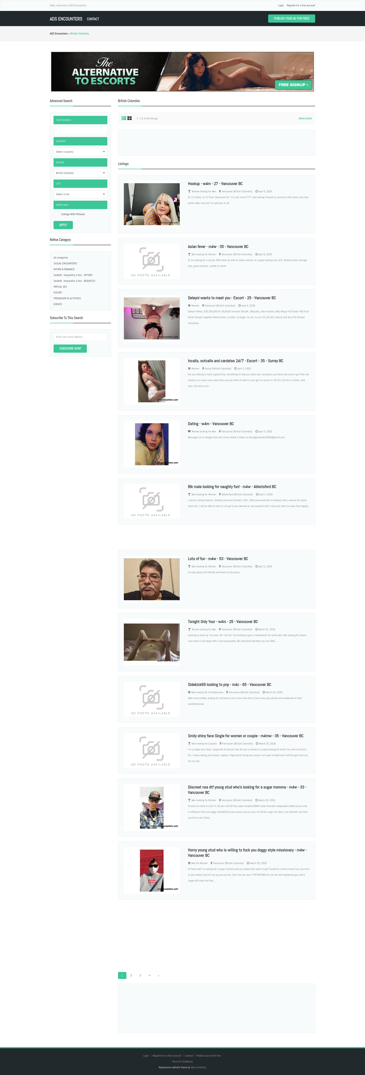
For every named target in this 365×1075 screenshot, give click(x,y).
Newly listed (305, 118)
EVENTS (58, 304)
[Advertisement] (216, 142)
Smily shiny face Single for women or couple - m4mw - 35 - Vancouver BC (245, 735)
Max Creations (198, 1067)
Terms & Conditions (182, 1061)
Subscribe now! (70, 348)
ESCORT (58, 292)
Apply (63, 225)
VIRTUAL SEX (60, 287)
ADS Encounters (66, 19)
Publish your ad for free (291, 18)
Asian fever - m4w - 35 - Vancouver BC (218, 246)
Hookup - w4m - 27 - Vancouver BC (215, 183)
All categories (61, 257)
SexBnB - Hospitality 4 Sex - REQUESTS (74, 281)
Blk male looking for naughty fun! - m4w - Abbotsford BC (232, 486)
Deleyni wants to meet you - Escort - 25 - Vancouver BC (232, 297)
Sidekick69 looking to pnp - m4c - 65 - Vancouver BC (229, 684)
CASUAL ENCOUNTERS (65, 263)
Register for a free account (301, 5)
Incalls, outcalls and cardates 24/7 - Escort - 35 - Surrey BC (235, 360)
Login (281, 5)
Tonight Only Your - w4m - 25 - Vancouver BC (223, 621)
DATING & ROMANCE (64, 269)
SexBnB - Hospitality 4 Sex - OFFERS (73, 275)
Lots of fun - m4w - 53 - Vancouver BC (218, 558)
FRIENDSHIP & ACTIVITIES (67, 298)
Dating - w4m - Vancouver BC (211, 423)
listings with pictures (73, 214)
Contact (93, 19)
